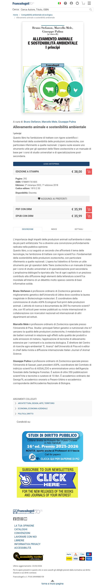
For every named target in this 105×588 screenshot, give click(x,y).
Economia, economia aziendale (33, 408)
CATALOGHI (20, 529)
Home (15, 15)
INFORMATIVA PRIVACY (27, 544)
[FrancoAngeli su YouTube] (25, 519)
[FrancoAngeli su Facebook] (14, 519)
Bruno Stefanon (32, 121)
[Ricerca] (90, 9)
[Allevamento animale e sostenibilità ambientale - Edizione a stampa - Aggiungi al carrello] (89, 172)
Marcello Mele (49, 121)
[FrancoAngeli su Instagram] (21, 519)
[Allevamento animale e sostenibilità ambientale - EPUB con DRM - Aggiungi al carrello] (89, 216)
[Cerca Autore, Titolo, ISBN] (54, 9)
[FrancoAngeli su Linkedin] (18, 519)
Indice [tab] (54, 229)
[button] (58, 3)
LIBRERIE (19, 540)
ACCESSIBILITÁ (22, 547)
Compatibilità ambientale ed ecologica (36, 15)
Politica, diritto (25, 414)
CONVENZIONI (22, 533)
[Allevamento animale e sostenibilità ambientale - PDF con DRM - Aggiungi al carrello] (89, 209)
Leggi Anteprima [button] (51, 164)
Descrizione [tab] (27, 229)
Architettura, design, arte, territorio (36, 403)
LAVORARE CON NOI (25, 536)
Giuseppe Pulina (67, 121)
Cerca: (16, 9)
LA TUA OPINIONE (24, 525)
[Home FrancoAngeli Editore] (23, 3)
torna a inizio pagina (52, 583)
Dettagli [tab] (79, 229)
